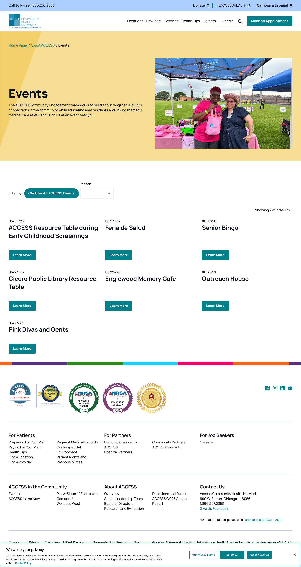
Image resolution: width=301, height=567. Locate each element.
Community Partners (169, 442)
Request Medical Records (77, 442)
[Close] (295, 555)
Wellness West (68, 503)
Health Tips (191, 21)
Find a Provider (20, 462)
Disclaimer (52, 542)
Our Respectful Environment (69, 449)
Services (172, 21)
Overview (111, 493)
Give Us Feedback (214, 508)
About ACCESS (43, 45)
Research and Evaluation (124, 508)
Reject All (232, 554)
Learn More (22, 254)
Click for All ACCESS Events (51, 193)
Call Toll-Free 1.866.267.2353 (31, 5)
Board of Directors (118, 503)
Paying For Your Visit (25, 447)
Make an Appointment (269, 21)
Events (14, 493)
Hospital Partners (118, 452)
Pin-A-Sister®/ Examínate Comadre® (77, 496)
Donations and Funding (170, 493)
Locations (135, 21)
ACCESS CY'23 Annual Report (170, 501)
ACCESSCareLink (166, 447)
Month (85, 184)
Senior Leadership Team (123, 498)
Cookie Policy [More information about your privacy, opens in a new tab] (23, 563)
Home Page (18, 45)
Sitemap (35, 542)
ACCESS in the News (25, 498)
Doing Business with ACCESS (120, 444)
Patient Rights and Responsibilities (71, 459)
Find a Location (21, 457)
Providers (153, 21)
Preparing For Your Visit (27, 442)
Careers (209, 21)
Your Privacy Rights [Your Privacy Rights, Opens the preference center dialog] (203, 554)
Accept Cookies (260, 554)
